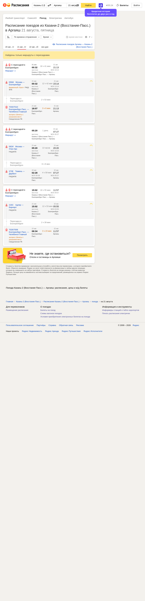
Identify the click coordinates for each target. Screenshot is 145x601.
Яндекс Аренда (52, 331)
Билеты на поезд (47, 310)
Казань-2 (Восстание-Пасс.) (36, 91)
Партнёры (41, 325)
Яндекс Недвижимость (32, 331)
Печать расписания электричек (116, 313)
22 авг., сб (33, 47)
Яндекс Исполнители (93, 331)
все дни (44, 47)
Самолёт (32, 18)
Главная (9, 301)
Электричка (55, 18)
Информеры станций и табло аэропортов (120, 310)
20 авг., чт (9, 47)
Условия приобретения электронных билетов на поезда (65, 317)
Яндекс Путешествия (71, 331)
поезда (95, 301)
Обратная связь (66, 325)
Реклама (80, 325)
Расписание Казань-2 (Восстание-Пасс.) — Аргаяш (66, 301)
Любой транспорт (15, 18)
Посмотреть (82, 255)
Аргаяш (56, 178)
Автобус (69, 18)
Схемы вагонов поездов (51, 313)
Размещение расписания (17, 310)
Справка (52, 325)
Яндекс (136, 325)
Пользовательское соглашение (20, 325)
